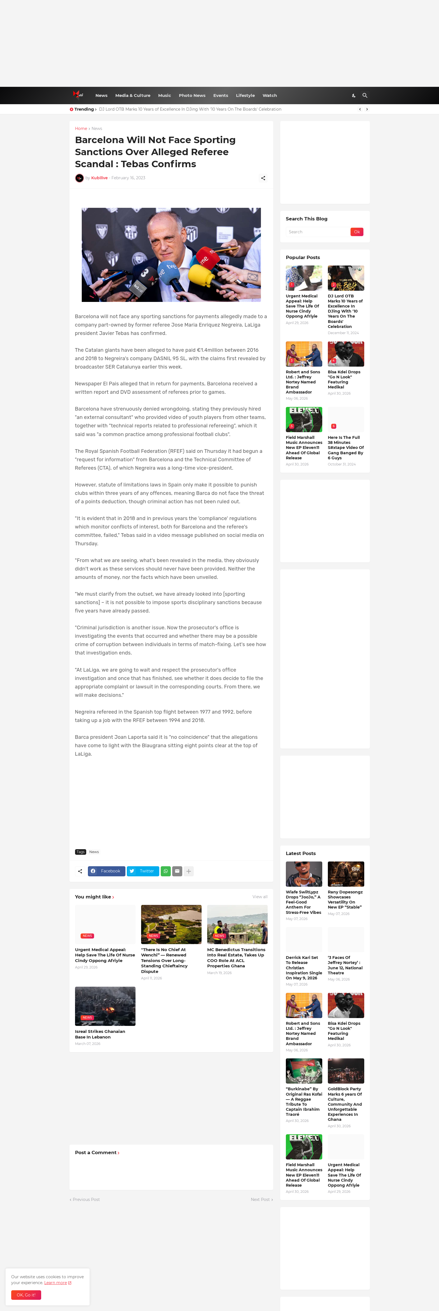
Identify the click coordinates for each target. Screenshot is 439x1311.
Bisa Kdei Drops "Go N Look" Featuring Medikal (344, 379)
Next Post (260, 1199)
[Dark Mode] (354, 95)
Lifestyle (245, 95)
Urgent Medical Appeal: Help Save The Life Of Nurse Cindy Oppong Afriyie (105, 955)
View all (260, 897)
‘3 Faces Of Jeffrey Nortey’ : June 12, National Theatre (345, 965)
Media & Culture (132, 95)
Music (164, 95)
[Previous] (360, 109)
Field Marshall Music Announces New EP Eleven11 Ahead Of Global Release (304, 447)
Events (220, 95)
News (101, 95)
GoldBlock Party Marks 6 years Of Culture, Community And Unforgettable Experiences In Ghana (345, 1104)
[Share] (263, 178)
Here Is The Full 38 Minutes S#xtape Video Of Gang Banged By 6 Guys (346, 447)
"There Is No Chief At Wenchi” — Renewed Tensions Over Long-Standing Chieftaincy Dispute (164, 960)
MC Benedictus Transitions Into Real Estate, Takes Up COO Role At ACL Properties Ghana (236, 958)
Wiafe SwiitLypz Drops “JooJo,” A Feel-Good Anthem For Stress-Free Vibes (303, 902)
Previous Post (86, 1199)
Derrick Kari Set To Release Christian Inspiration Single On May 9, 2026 (304, 968)
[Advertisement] (219, 43)
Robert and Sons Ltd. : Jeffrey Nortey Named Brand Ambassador (303, 382)
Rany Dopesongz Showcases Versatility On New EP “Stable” (345, 899)
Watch (270, 95)
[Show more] (189, 871)
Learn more (55, 1282)
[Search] (365, 95)
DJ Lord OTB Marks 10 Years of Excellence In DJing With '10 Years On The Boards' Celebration (190, 109)
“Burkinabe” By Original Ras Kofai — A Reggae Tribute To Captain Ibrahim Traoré (304, 1101)
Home (81, 129)
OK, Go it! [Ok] (26, 1295)
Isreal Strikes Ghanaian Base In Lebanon (100, 1034)
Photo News (192, 95)
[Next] (367, 109)
